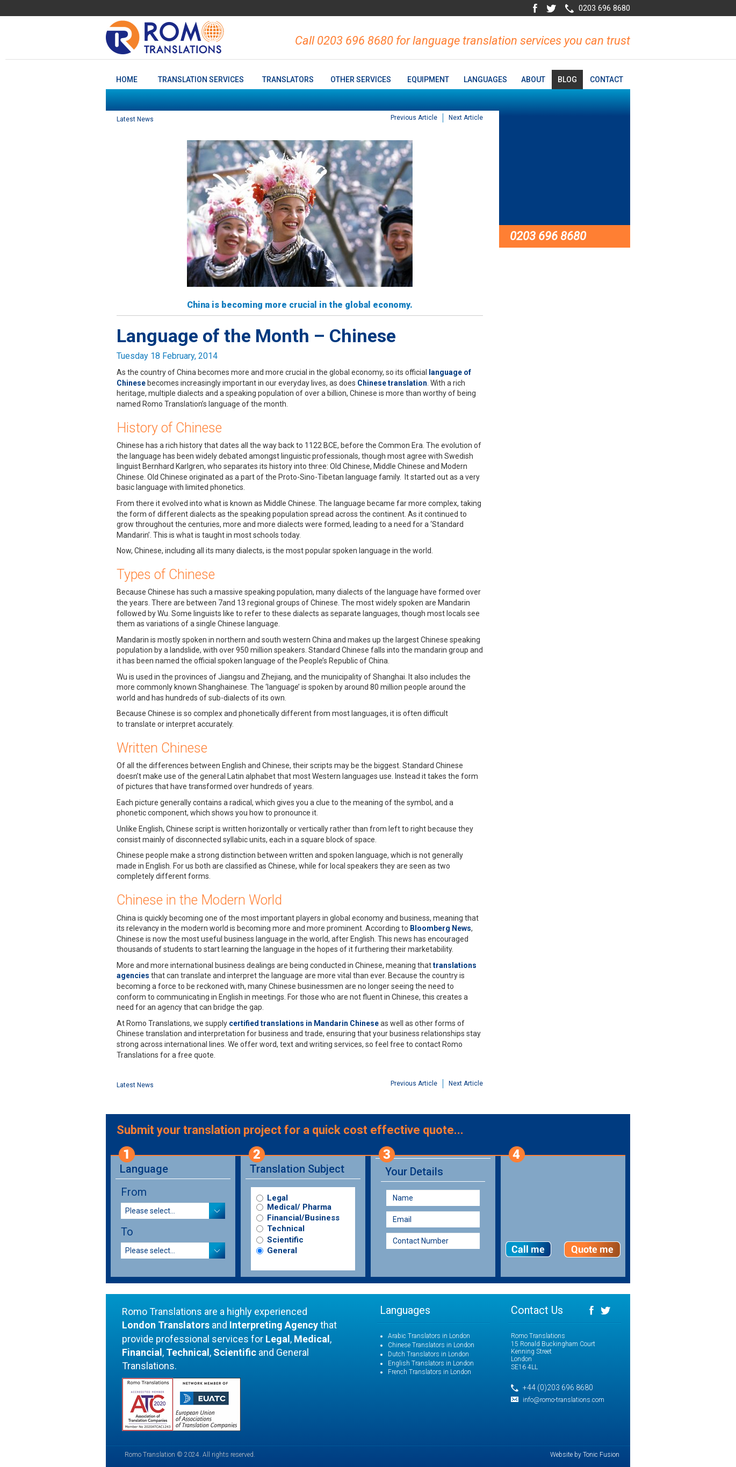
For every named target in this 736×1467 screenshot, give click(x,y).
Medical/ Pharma (299, 1207)
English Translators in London (431, 1363)
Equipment (428, 79)
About (533, 79)
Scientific (285, 1240)
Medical (312, 1339)
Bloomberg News (440, 928)
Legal (277, 1198)
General (282, 1250)
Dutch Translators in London (428, 1354)
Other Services (360, 79)
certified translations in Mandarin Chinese (304, 1023)
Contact (606, 79)
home (127, 79)
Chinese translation (392, 383)
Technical (286, 1228)
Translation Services (201, 79)
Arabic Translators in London (429, 1336)
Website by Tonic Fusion (584, 1454)
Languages (485, 79)
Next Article (466, 117)
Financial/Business (303, 1218)
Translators (288, 79)
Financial (142, 1352)
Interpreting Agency (273, 1325)
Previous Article (414, 117)
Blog (567, 79)
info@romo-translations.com (563, 1400)
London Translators (166, 1325)
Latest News (135, 119)
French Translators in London (429, 1372)
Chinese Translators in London (431, 1345)
